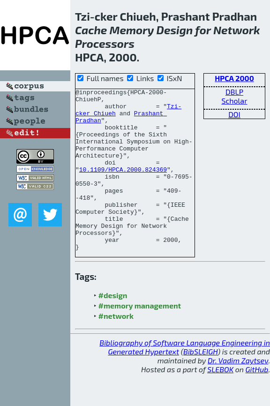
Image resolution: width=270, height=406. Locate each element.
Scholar (234, 100)
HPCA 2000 (234, 78)
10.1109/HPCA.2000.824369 (123, 186)
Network (236, 30)
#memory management (139, 337)
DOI (234, 114)
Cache (91, 30)
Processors (105, 43)
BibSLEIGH (200, 383)
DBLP (234, 91)
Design (175, 30)
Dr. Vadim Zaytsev (238, 392)
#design (113, 327)
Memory (132, 30)
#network (116, 348)
